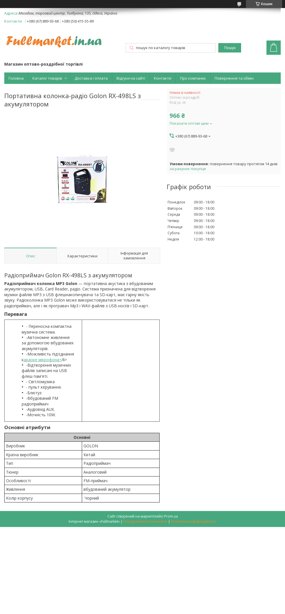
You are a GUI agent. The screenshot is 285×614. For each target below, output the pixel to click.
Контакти (162, 78)
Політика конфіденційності (193, 521)
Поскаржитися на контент (145, 521)
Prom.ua (171, 516)
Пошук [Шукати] (229, 48)
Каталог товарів (47, 78)
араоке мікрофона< (43, 359)
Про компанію (193, 78)
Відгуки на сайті (131, 78)
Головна (16, 78)
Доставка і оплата (91, 78)
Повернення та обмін (234, 78)
